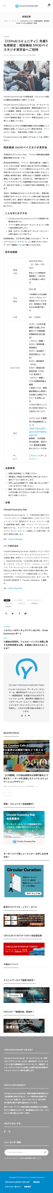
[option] (26, 764)
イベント (13, 21)
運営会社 (36, 1182)
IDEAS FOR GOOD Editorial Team (14, 786)
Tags (7, 600)
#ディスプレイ (9, 603)
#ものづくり (22, 603)
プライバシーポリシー (13, 1187)
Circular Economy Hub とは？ (17, 1182)
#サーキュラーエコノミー (34, 600)
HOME (6, 21)
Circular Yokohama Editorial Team (15, 55)
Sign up (45, 1152)
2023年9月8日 (31, 55)
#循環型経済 (34, 603)
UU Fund (9, 1099)
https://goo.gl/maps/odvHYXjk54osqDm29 (38, 432)
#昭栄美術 (8, 607)
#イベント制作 (18, 600)
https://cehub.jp (15, 539)
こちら (38, 137)
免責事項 (27, 1187)
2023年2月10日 (29, 786)
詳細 (27, 1113)
